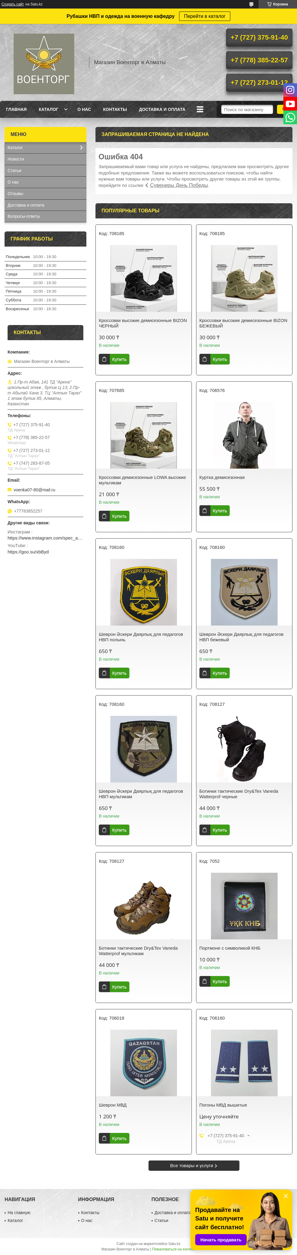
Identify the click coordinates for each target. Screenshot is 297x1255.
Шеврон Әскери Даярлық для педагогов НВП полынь (141, 637)
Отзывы (15, 193)
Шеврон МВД (113, 1104)
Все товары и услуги (191, 1165)
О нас (84, 109)
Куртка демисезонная (222, 477)
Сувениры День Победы (179, 185)
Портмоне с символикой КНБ (229, 948)
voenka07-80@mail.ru (34, 489)
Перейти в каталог (204, 16)
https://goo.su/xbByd (28, 551)
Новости (16, 159)
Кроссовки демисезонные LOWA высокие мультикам (142, 480)
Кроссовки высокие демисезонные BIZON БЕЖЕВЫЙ (243, 323)
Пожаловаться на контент (173, 1249)
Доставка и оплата (162, 109)
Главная (16, 109)
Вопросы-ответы (24, 216)
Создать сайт (13, 4)
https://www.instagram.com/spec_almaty (45, 537)
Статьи (14, 170)
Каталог (48, 109)
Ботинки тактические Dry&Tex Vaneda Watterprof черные (238, 794)
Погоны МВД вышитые (223, 1104)
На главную (19, 1212)
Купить (119, 359)
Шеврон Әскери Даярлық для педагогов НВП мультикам (141, 794)
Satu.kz (174, 1244)
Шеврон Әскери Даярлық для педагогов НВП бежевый (241, 637)
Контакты (115, 109)
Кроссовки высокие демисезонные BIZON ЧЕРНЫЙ (143, 323)
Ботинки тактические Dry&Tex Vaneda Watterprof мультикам (138, 950)
